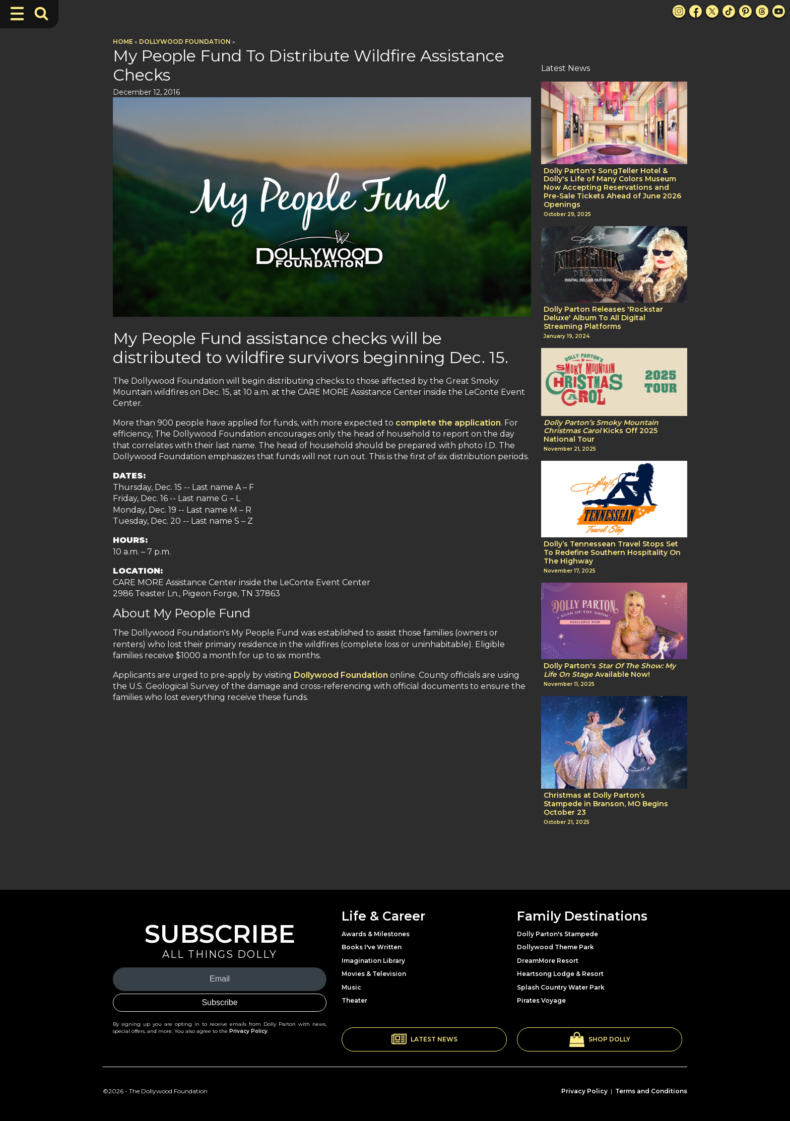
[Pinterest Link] (745, 11)
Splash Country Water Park (561, 987)
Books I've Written (372, 947)
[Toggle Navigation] (17, 14)
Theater (354, 1000)
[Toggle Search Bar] (41, 14)
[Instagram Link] (679, 11)
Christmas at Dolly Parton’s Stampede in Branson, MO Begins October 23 (606, 803)
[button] (424, 1039)
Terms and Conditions (651, 1091)
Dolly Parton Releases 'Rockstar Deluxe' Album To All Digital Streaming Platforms (603, 317)
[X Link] (712, 11)
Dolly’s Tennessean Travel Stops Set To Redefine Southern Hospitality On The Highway (612, 552)
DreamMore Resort (547, 960)
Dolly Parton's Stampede (557, 934)
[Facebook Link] (695, 11)
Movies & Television (374, 973)
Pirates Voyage (541, 1000)
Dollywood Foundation (185, 41)
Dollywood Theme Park (555, 947)
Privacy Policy (248, 1031)
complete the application (448, 423)
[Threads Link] (762, 11)
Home (123, 41)
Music (351, 987)
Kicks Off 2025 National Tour (601, 431)
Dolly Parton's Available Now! (610, 670)
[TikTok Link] (728, 11)
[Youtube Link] (778, 11)
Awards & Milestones (376, 934)
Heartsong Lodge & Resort (560, 973)
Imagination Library (373, 960)
